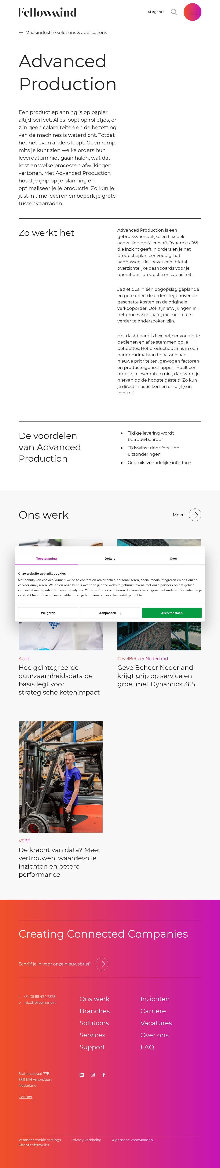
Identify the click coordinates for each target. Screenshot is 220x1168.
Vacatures (156, 1023)
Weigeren (48, 613)
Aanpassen (110, 613)
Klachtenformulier (34, 1145)
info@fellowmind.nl (40, 1003)
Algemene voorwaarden (132, 1140)
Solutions (94, 1023)
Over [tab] (173, 558)
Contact (25, 1097)
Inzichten (155, 999)
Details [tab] (110, 558)
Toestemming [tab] (46, 558)
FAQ (147, 1047)
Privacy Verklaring (87, 1140)
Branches (95, 1011)
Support (92, 1047)
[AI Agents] (156, 12)
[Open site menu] (192, 12)
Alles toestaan (172, 613)
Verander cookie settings (40, 1140)
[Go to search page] (174, 12)
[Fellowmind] (49, 12)
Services (92, 1035)
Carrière (153, 1011)
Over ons (154, 1035)
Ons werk (95, 999)
